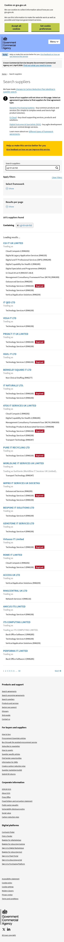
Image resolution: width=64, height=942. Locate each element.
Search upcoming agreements (13, 695)
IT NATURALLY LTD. (13, 385)
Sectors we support (9, 707)
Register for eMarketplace (11, 840)
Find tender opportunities (12, 758)
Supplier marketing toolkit (12, 770)
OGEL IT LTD (9, 354)
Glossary (5, 711)
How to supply (7, 750)
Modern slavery (8, 891)
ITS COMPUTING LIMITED (16, 622)
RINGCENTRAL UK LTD (15, 590)
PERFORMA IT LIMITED (15, 650)
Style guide (6, 715)
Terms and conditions (10, 899)
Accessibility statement (10, 879)
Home (4, 74)
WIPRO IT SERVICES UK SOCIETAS (21, 483)
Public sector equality (10, 805)
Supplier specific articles (11, 754)
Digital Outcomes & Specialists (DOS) (25, 124)
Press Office (6, 797)
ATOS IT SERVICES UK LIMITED (19, 405)
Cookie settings (8, 887)
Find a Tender (7, 836)
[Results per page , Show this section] (33, 204)
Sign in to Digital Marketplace (13, 848)
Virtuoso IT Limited (13, 539)
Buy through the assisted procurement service (19, 742)
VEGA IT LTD (9, 318)
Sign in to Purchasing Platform (13, 864)
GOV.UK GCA (6, 789)
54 (19, 671)
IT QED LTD (9, 302)
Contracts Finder (8, 832)
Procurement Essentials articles (14, 738)
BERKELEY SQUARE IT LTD (17, 369)
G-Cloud (13, 117)
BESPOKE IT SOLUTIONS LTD (18, 507)
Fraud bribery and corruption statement (17, 801)
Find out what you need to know (37, 65)
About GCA (6, 793)
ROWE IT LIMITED (12, 554)
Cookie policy (7, 883)
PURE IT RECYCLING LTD (16, 447)
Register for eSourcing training (13, 844)
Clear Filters (57, 177)
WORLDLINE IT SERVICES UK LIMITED (23, 463)
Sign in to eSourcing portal (12, 860)
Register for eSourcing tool (12, 852)
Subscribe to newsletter (11, 746)
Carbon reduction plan (10, 817)
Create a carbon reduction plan (13, 766)
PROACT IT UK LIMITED (15, 333)
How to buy (6, 734)
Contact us (6, 719)
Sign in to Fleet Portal (10, 856)
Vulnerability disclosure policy (13, 809)
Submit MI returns (9, 774)
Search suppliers (13, 163)
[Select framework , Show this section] (33, 186)
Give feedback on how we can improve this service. (28, 149)
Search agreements (9, 691)
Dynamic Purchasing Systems (22, 107)
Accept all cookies (16, 27)
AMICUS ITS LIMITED (14, 606)
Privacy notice (7, 895)
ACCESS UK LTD (11, 574)
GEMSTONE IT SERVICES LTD (18, 523)
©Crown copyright (9, 935)
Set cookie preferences (45, 27)
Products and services (10, 703)
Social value (6, 813)
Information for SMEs (10, 762)
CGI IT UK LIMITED (13, 243)
